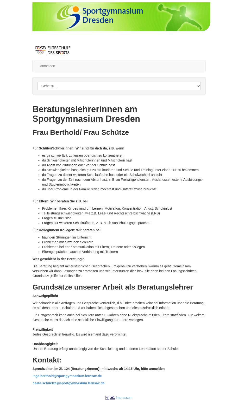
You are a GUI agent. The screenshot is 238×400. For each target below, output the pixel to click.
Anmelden (47, 66)
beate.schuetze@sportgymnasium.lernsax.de (68, 383)
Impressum (124, 398)
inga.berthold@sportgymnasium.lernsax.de (67, 376)
